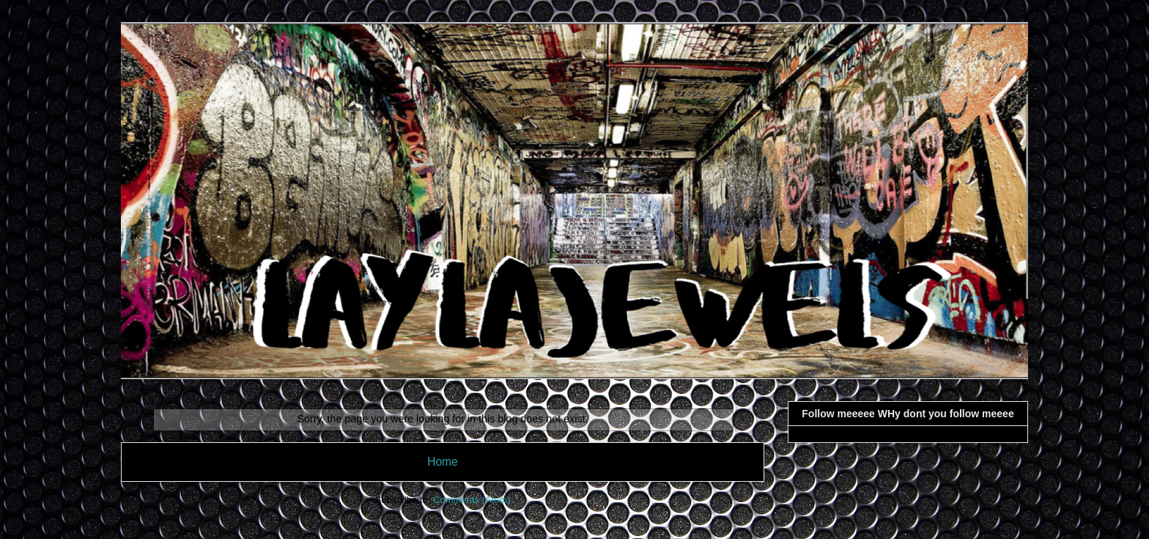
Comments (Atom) (471, 499)
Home (442, 461)
